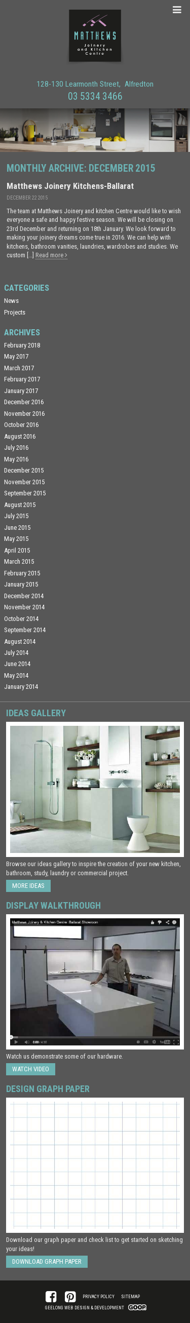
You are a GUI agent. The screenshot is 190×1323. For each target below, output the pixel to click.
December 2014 (24, 596)
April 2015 (17, 550)
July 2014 (16, 652)
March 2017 (19, 368)
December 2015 (24, 470)
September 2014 (25, 630)
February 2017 (22, 379)
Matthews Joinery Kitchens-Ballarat (70, 186)
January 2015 (21, 584)
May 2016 (16, 459)
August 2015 (19, 505)
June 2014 (17, 664)
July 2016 (16, 447)
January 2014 (21, 686)
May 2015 (16, 538)
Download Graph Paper (47, 1261)
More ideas (28, 885)
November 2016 (24, 413)
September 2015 (25, 493)
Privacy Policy (99, 1296)
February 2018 (22, 345)
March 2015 (19, 561)
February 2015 (22, 573)
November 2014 (24, 607)
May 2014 (16, 675)
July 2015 (16, 516)
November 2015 (24, 482)
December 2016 (24, 402)
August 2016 (19, 436)
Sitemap (130, 1296)
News (11, 300)
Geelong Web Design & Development (84, 1307)
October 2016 (21, 425)
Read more (51, 255)
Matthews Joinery (95, 37)
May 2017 (16, 356)
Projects (14, 312)
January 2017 (21, 391)
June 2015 (17, 527)
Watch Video (30, 1069)
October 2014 (21, 618)
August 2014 (19, 641)
